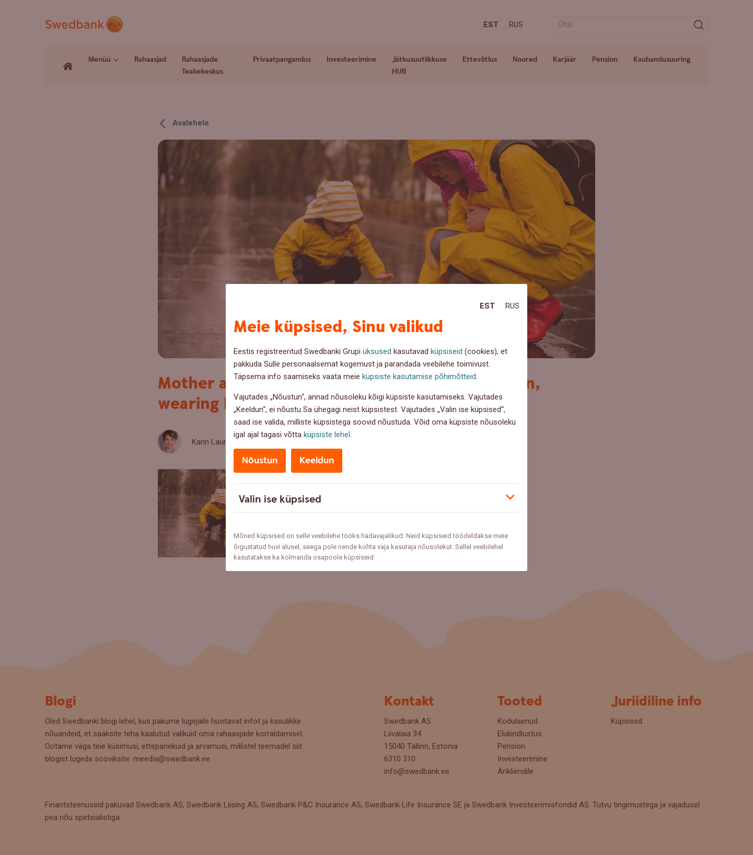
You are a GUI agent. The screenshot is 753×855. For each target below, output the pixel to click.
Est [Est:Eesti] (487, 306)
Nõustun (259, 460)
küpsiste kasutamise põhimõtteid (419, 376)
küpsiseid (446, 351)
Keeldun (316, 460)
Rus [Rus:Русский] (512, 306)
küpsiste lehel (327, 434)
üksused (377, 351)
